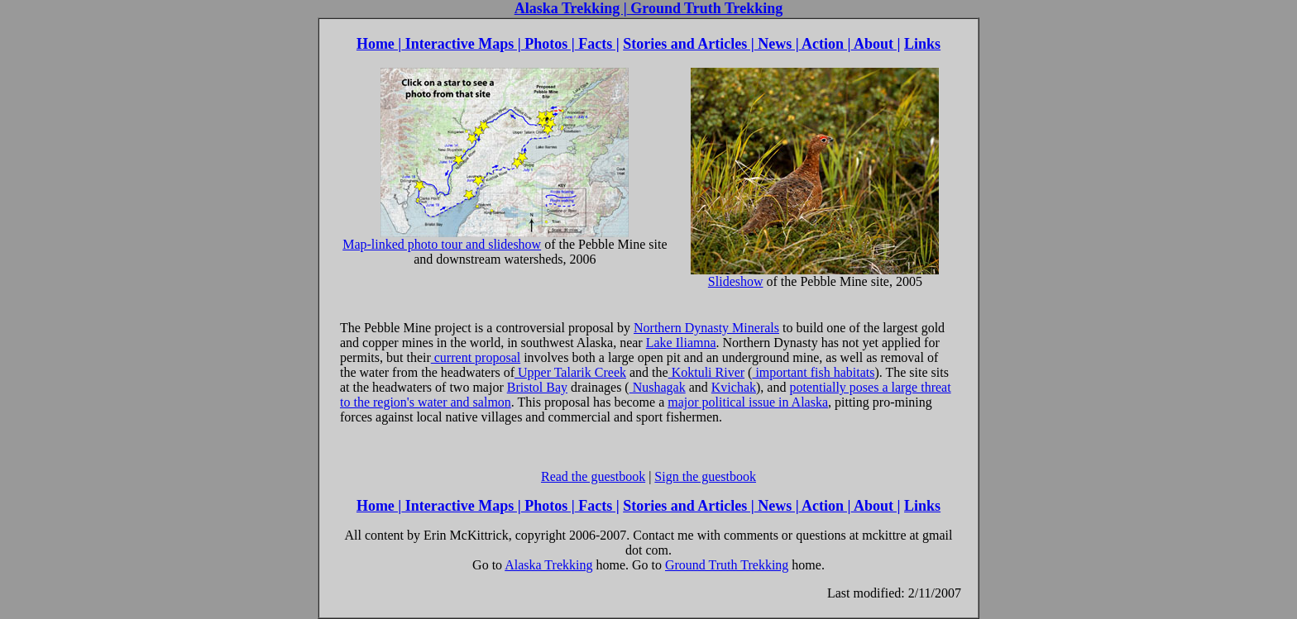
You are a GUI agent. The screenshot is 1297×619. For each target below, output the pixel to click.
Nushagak (657, 387)
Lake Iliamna (681, 343)
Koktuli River (706, 372)
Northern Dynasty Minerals (706, 328)
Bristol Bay (537, 387)
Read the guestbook (593, 476)
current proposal (475, 357)
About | (876, 44)
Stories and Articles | (688, 44)
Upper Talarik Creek (570, 372)
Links (922, 44)
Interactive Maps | (460, 44)
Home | (379, 44)
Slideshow (815, 275)
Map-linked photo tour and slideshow (485, 238)
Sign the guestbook (705, 476)
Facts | (597, 44)
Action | (825, 44)
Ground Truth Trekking (705, 8)
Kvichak (733, 387)
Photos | (548, 44)
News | (776, 44)
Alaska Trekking (548, 565)
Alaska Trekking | (570, 8)
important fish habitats (813, 372)
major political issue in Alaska (748, 402)
